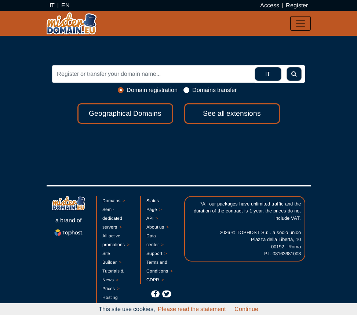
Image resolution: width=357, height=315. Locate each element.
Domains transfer (214, 90)
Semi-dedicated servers (112, 218)
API (152, 218)
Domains (113, 200)
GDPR (155, 279)
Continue (246, 309)
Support (156, 253)
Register (297, 5)
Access (269, 5)
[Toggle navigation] (300, 23)
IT (52, 5)
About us (157, 227)
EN (65, 5)
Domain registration (152, 90)
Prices (111, 288)
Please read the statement (192, 309)
